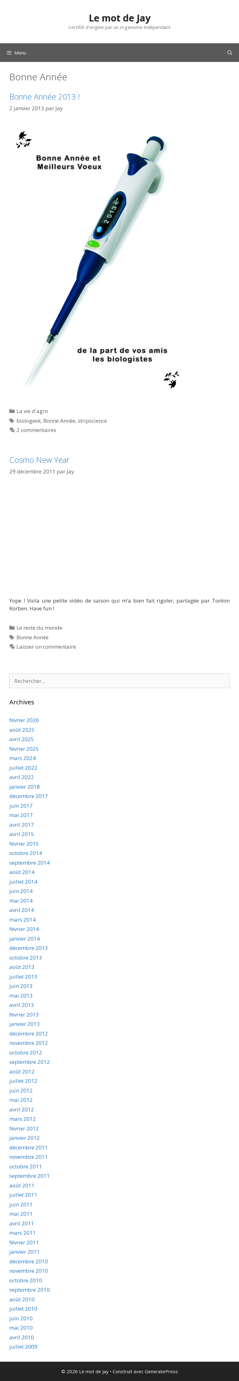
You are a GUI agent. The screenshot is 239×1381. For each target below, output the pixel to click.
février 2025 (24, 748)
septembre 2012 (29, 1061)
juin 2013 (21, 985)
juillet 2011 (23, 1194)
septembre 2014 (29, 862)
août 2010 (22, 1299)
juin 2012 (21, 1090)
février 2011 (24, 1242)
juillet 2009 (23, 1346)
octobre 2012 (25, 1052)
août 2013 (22, 966)
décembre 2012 (28, 1033)
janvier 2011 (24, 1251)
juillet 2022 (23, 767)
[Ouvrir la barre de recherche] (230, 52)
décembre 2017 (28, 796)
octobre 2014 (25, 853)
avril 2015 (21, 834)
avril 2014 (21, 910)
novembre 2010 (28, 1270)
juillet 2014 (23, 881)
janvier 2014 (24, 938)
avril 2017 (21, 824)
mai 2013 (21, 995)
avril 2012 (21, 1109)
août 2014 (22, 872)
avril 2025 (21, 739)
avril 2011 (21, 1223)
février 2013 (24, 1014)
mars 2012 (22, 1118)
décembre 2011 (28, 1147)
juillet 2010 (23, 1308)
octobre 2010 (25, 1280)
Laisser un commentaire (46, 646)
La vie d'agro (32, 411)
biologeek (28, 420)
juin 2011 (21, 1204)
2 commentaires (36, 430)
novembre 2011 (28, 1156)
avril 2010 (21, 1337)
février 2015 (24, 843)
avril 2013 (21, 1004)
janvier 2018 (24, 786)
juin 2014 (21, 891)
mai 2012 (21, 1099)
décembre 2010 (28, 1261)
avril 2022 (21, 777)
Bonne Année (59, 420)
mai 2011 (21, 1213)
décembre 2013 (28, 947)
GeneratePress (161, 1371)
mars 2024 (22, 758)
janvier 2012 (24, 1137)
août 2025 (22, 729)
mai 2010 (21, 1327)
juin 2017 (21, 805)
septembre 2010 (29, 1289)
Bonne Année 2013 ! (44, 96)
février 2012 (24, 1128)
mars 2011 (22, 1232)
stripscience (92, 420)
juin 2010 (21, 1318)
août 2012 (22, 1071)
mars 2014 (22, 919)
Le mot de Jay (120, 18)
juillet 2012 (23, 1080)
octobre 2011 (25, 1166)
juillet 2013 (23, 976)
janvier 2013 (24, 1023)
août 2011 (22, 1185)
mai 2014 (21, 900)
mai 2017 (21, 815)
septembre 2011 (29, 1175)
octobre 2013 (25, 957)
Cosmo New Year (39, 459)
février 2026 (24, 720)
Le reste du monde (39, 627)
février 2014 (24, 928)
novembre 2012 (28, 1042)
